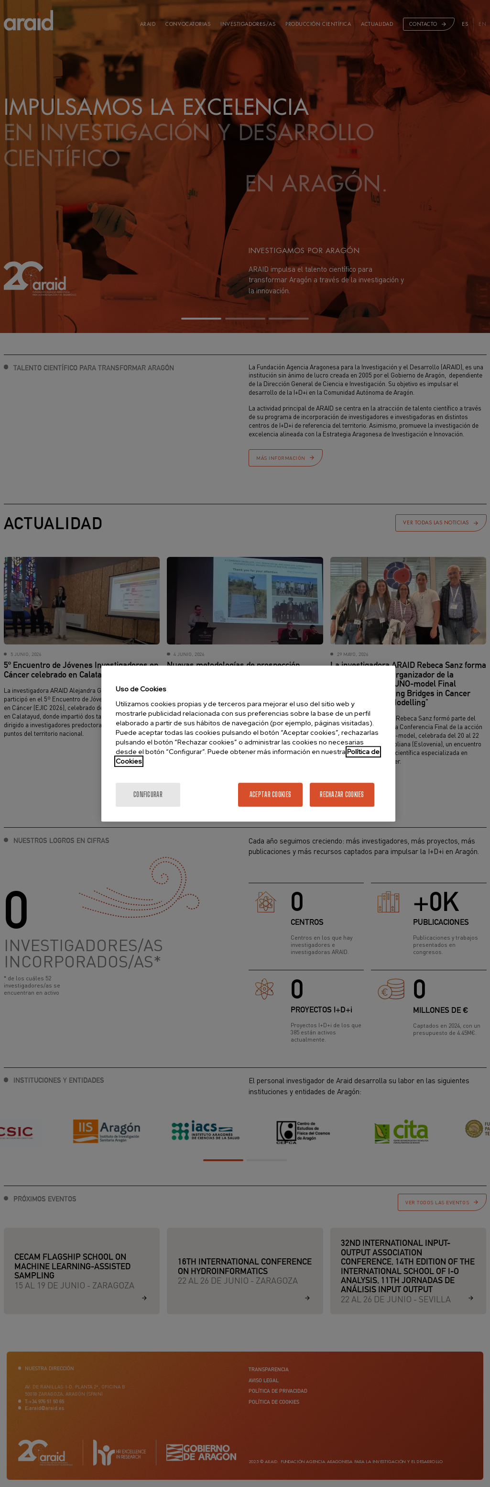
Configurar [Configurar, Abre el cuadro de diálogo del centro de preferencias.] (148, 794)
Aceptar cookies (270, 794)
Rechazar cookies (342, 794)
